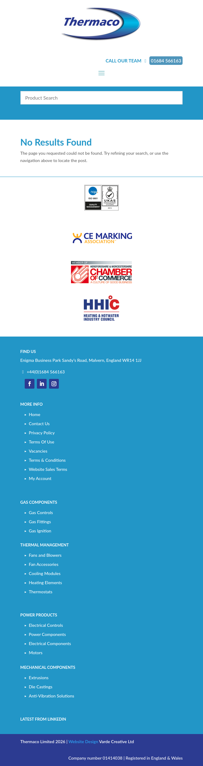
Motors (36, 652)
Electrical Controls (46, 625)
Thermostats (40, 591)
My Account (40, 478)
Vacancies (38, 451)
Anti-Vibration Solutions (51, 695)
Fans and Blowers (45, 555)
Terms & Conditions (47, 460)
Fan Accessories (44, 564)
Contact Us (39, 423)
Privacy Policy (42, 432)
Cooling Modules (45, 573)
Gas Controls (41, 512)
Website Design (83, 741)
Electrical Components (50, 643)
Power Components (47, 634)
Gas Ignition (40, 530)
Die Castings (40, 686)
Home (34, 414)
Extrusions (39, 677)
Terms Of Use (41, 441)
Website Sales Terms (48, 469)
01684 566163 (166, 60)
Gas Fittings (40, 521)
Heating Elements (45, 582)
